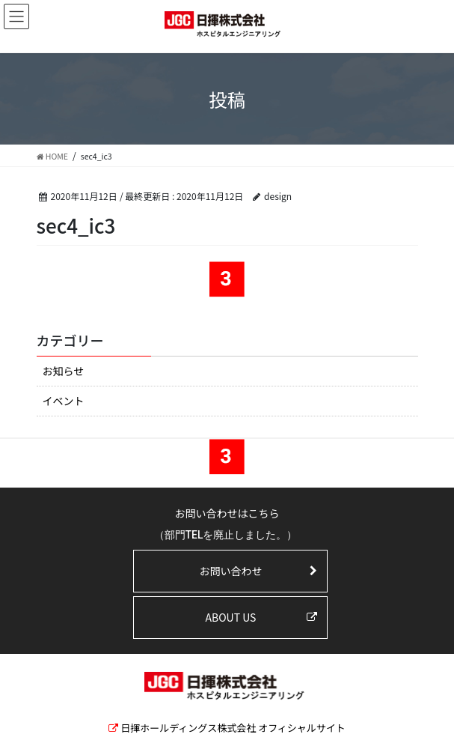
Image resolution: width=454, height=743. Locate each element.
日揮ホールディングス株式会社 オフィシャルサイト (233, 728)
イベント (64, 400)
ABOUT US (231, 617)
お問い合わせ (230, 570)
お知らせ (64, 370)
